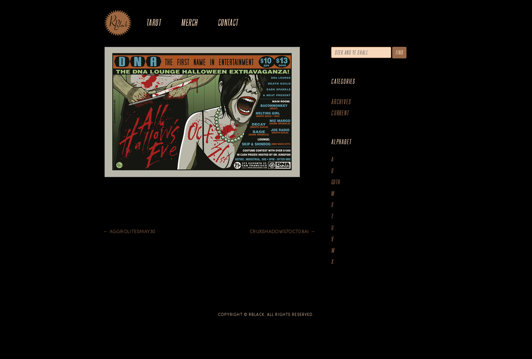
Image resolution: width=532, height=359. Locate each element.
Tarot (153, 22)
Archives (341, 101)
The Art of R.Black (118, 23)
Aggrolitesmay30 (129, 231)
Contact (228, 22)
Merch (189, 22)
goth (335, 182)
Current (340, 112)
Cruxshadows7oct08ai (282, 231)
